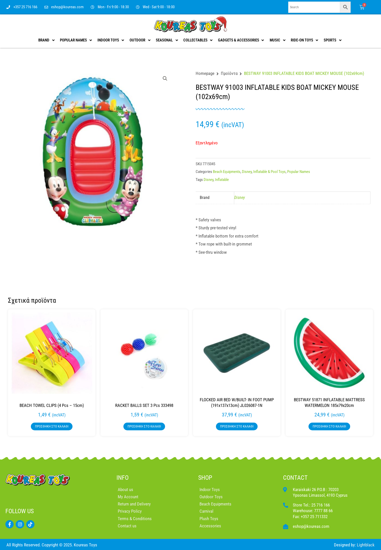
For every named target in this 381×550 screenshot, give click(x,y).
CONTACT (295, 477)
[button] (165, 78)
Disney (247, 171)
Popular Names (298, 171)
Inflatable (222, 179)
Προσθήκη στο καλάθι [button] (51, 426)
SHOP (205, 477)
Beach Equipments (226, 171)
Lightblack (366, 544)
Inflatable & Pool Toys (269, 171)
